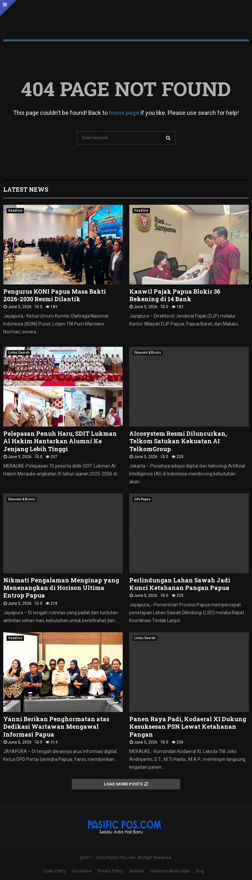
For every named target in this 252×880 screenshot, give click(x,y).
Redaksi (136, 871)
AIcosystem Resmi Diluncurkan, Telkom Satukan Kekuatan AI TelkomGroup (178, 441)
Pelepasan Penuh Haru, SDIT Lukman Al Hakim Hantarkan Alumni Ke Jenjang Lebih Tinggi (60, 441)
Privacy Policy (110, 871)
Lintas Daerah (19, 352)
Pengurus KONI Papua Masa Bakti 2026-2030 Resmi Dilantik (54, 295)
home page (124, 112)
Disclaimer (82, 871)
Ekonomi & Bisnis (147, 352)
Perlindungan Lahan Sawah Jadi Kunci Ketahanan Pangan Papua (179, 584)
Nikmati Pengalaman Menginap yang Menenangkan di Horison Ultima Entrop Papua (61, 587)
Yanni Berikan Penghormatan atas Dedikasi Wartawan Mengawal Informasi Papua (56, 726)
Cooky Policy (54, 871)
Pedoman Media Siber (170, 871)
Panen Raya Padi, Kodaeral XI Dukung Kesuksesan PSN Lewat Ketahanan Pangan (187, 726)
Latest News (25, 189)
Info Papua (142, 499)
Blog (200, 871)
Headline (15, 210)
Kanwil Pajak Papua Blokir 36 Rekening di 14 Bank (174, 295)
